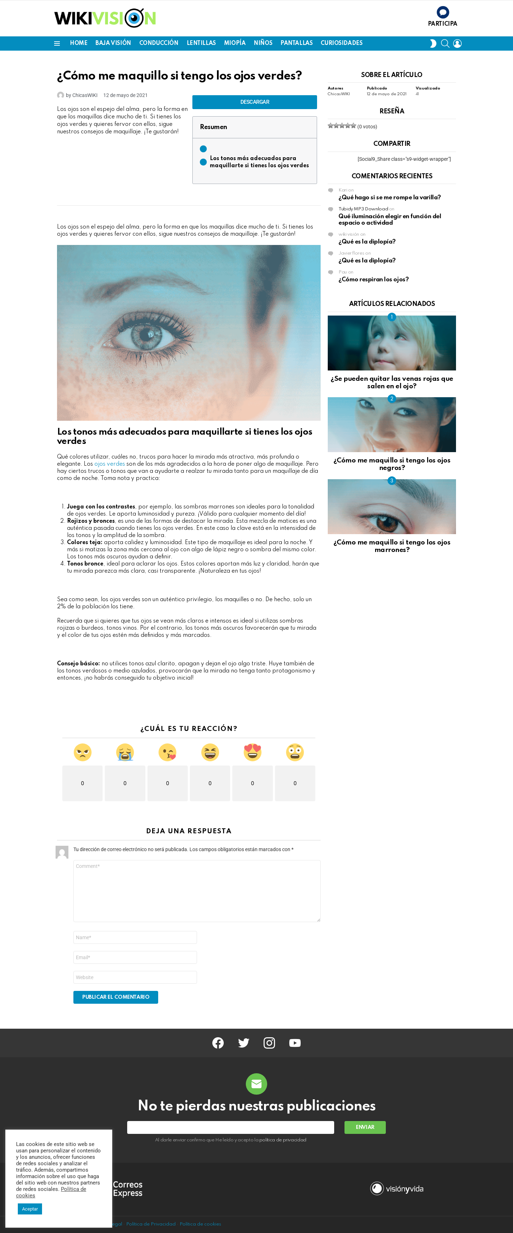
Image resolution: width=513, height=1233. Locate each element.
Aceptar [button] (30, 1209)
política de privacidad (282, 1140)
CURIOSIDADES (341, 43)
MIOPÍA (234, 43)
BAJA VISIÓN (113, 43)
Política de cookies (200, 1224)
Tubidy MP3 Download (363, 209)
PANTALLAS (296, 43)
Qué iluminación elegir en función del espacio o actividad (389, 220)
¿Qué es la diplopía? (367, 242)
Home (78, 43)
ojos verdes (109, 464)
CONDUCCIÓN (158, 43)
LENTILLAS (201, 43)
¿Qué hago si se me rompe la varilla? (389, 198)
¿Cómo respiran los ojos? (373, 280)
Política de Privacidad (151, 1224)
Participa (442, 24)
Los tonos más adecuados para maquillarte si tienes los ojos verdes (259, 162)
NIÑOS (263, 43)
